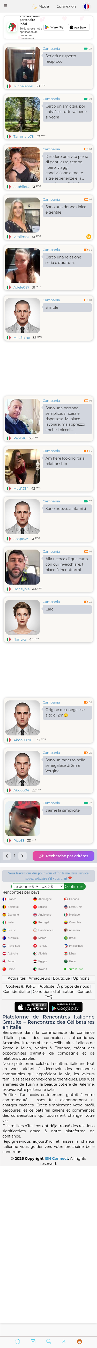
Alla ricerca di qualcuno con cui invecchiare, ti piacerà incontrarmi (67, 564)
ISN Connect (56, 1328)
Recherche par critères (63, 856)
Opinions (81, 1148)
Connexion (66, 6)
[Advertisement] (48, 985)
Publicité (46, 1156)
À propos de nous (73, 1156)
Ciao (50, 609)
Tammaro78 (23, 136)
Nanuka (20, 639)
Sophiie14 (21, 187)
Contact (84, 1161)
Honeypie (21, 589)
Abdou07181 (23, 740)
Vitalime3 (21, 237)
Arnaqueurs (39, 1148)
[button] (5, 5)
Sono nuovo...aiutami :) (66, 508)
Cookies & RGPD (20, 1156)
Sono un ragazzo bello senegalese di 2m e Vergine (65, 765)
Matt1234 (20, 488)
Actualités (17, 1148)
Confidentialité (16, 1161)
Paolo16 (19, 438)
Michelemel (23, 86)
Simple (52, 307)
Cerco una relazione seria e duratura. (63, 260)
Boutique (61, 1148)
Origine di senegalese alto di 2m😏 (65, 712)
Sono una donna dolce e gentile (66, 210)
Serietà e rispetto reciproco (61, 59)
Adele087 (21, 287)
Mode (40, 6)
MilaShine (21, 337)
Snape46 (20, 539)
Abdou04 (21, 790)
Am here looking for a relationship (65, 461)
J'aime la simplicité (63, 810)
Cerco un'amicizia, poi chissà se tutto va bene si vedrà (66, 112)
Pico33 (18, 840)
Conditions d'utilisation (53, 1161)
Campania (51, 48)
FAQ (48, 1166)
